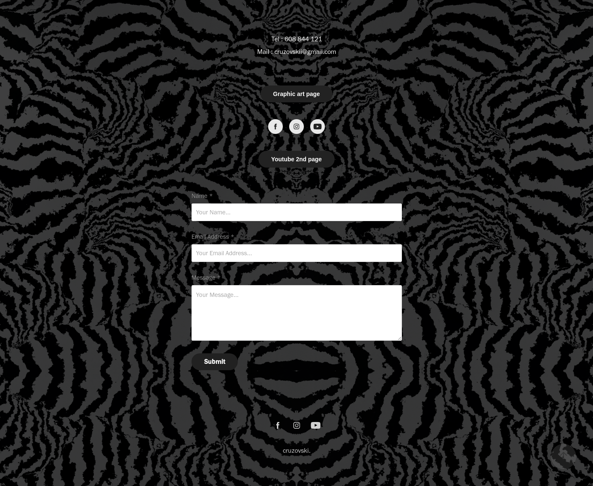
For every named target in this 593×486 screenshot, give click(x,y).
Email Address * (212, 237)
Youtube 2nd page (296, 159)
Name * (202, 196)
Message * (206, 278)
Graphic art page (296, 94)
